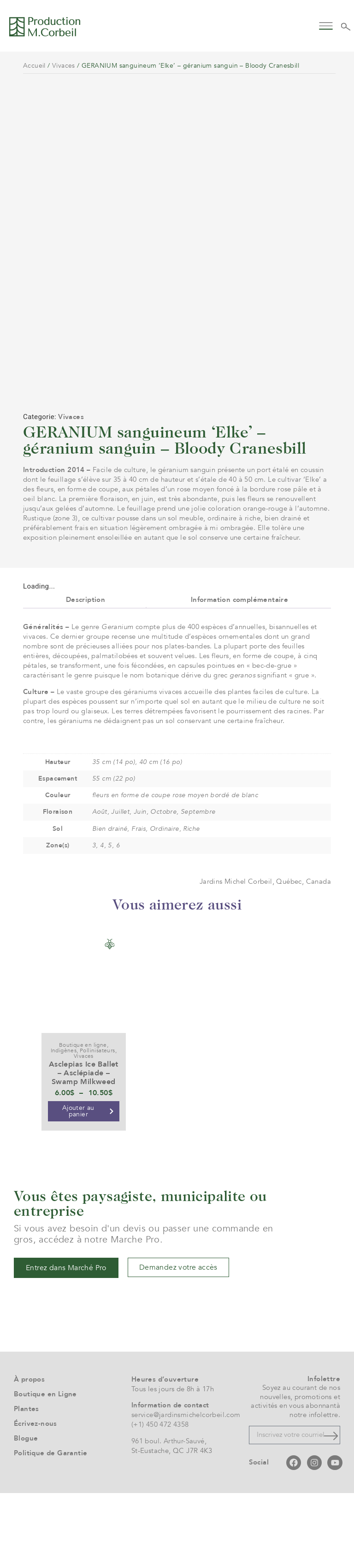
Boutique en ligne (83, 1098)
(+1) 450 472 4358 (160, 1477)
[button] (326, 25)
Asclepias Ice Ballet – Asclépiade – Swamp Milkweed (83, 1126)
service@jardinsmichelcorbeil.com (186, 1467)
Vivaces (63, 65)
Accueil (34, 65)
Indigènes (64, 1103)
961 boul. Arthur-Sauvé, (168, 1493)
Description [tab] (85, 652)
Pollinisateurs (97, 1103)
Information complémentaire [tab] (239, 652)
